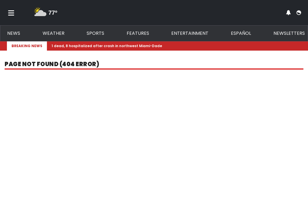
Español (241, 33)
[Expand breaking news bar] (300, 46)
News (13, 33)
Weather (53, 33)
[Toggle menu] (11, 12)
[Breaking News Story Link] (173, 46)
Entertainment (189, 33)
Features (138, 33)
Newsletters (289, 33)
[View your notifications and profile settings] (288, 12)
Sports (95, 33)
